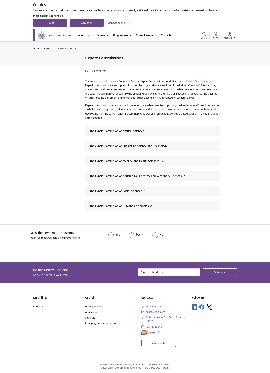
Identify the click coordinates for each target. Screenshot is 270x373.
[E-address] (148, 333)
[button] (146, 131)
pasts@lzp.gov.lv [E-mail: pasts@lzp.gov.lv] (155, 312)
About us (38, 306)
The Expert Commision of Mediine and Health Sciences (126, 161)
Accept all (86, 22)
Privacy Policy (93, 306)
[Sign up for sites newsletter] (220, 272)
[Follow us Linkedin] (194, 307)
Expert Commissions (48, 64)
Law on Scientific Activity (200, 81)
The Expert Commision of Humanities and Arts (121, 206)
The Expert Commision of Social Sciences (118, 191)
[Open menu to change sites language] (215, 36)
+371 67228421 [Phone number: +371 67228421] (154, 326)
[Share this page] (228, 65)
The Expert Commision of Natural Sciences (119, 131)
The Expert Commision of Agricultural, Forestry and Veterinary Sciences (138, 176)
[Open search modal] (204, 36)
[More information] (158, 332)
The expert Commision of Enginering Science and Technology (130, 146)
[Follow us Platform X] (209, 307)
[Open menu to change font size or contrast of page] (229, 36)
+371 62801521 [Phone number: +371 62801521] (155, 306)
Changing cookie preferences (102, 323)
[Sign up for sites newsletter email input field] (169, 272)
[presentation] (29, 249)
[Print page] (228, 56)
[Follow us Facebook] (201, 307)
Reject (50, 22)
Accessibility (92, 312)
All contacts (158, 343)
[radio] (114, 234)
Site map (90, 317)
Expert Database (46, 58)
